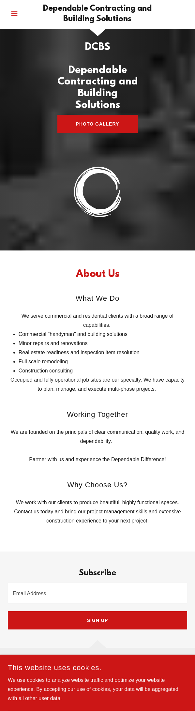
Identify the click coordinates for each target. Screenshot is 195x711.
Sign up (97, 620)
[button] (22, 13)
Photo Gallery (97, 124)
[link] (97, 14)
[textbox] (97, 593)
